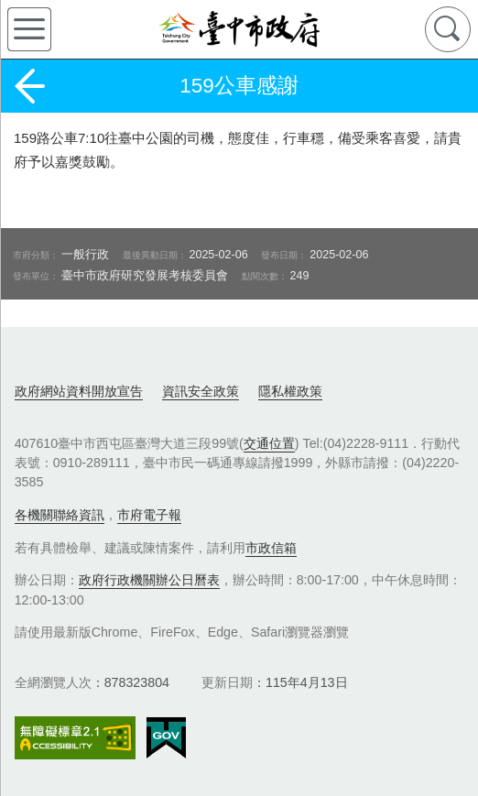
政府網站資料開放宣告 (79, 391)
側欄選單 (29, 29)
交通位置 (269, 443)
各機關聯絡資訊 (59, 514)
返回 (29, 86)
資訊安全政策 (200, 391)
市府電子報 (149, 514)
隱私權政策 (290, 391)
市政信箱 (271, 547)
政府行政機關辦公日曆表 (149, 579)
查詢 (448, 29)
